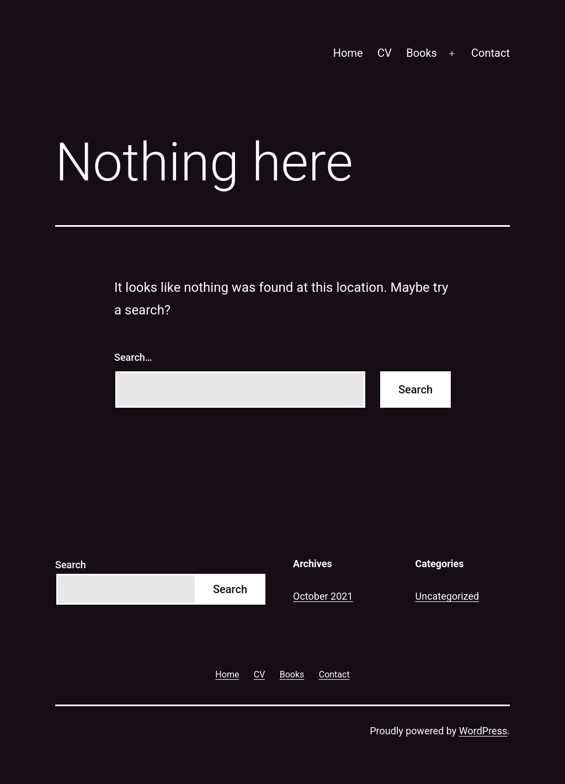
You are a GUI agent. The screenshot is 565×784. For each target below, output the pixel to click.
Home (348, 53)
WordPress (483, 731)
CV (384, 53)
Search (70, 564)
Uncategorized (447, 596)
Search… (133, 357)
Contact (490, 53)
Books (421, 53)
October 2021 (323, 596)
